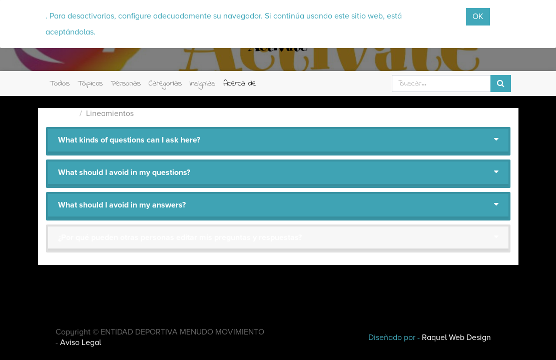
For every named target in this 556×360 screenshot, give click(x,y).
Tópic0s (90, 84)
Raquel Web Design (456, 337)
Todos (60, 84)
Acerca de (239, 84)
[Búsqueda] (500, 83)
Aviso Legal (80, 343)
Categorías (165, 84)
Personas (126, 84)
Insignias (202, 84)
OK (477, 17)
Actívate (61, 113)
